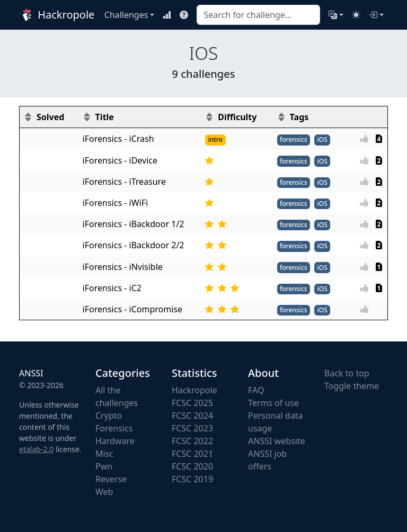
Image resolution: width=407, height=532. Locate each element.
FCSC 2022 (192, 441)
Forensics (113, 428)
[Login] (376, 14)
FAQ (256, 390)
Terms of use (273, 403)
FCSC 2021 (192, 453)
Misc (104, 453)
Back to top (346, 373)
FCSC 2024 (192, 415)
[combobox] (258, 15)
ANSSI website (276, 441)
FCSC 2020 (192, 466)
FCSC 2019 (192, 479)
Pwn (103, 466)
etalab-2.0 (36, 449)
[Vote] (367, 139)
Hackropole (55, 15)
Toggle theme (351, 386)
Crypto (108, 415)
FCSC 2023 (192, 428)
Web (104, 492)
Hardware (115, 441)
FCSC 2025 (192, 403)
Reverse (111, 479)
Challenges (126, 15)
